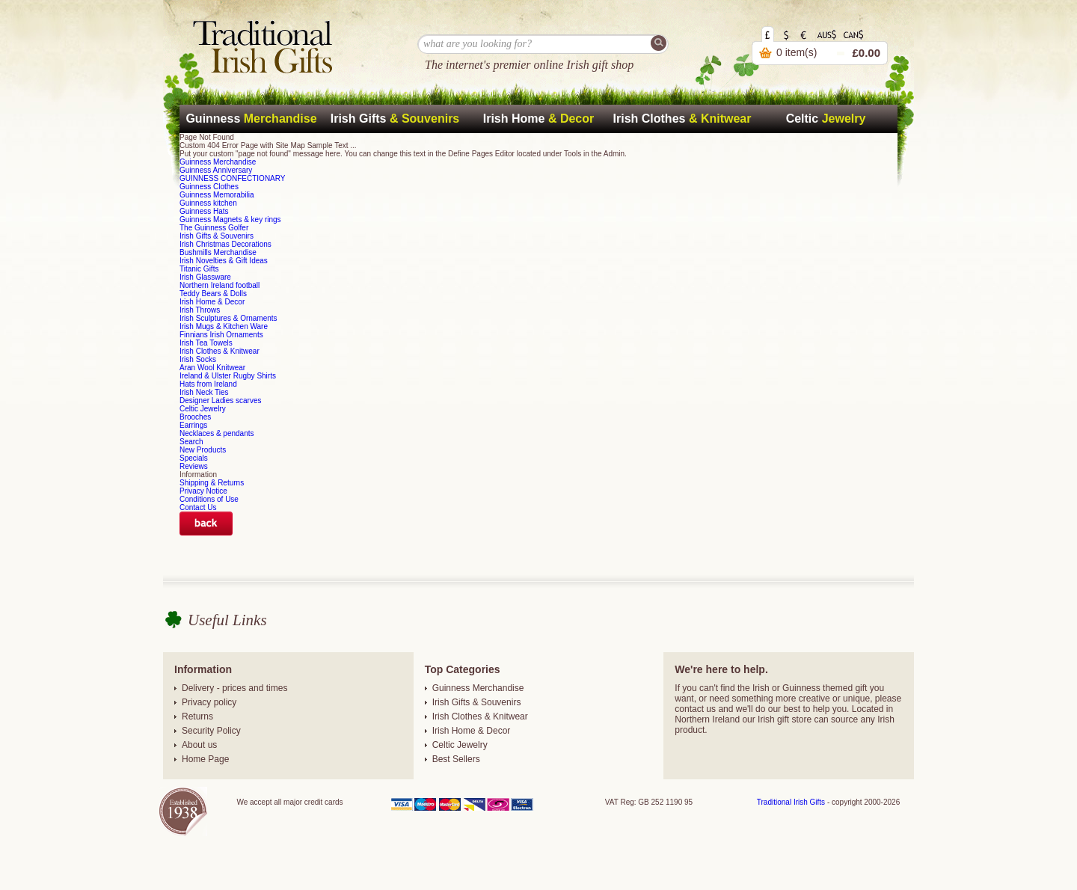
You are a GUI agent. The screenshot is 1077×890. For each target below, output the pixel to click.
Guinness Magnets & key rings (230, 219)
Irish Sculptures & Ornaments (228, 318)
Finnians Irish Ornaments (221, 335)
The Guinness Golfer (214, 228)
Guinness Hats (204, 211)
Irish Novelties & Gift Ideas (224, 261)
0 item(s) (796, 52)
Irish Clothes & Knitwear (220, 351)
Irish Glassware (205, 277)
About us (199, 745)
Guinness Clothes (209, 186)
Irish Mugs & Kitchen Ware (224, 326)
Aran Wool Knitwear (212, 367)
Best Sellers (456, 759)
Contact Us (198, 507)
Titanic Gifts (199, 269)
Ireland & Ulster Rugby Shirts (228, 376)
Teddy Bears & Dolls (213, 293)
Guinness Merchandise (218, 162)
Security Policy (211, 730)
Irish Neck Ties (204, 392)
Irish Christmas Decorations (225, 244)
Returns (197, 716)
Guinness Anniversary (216, 170)
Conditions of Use (209, 499)
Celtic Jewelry (203, 409)
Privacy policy (209, 702)
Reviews (194, 466)
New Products (203, 450)
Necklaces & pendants (217, 433)
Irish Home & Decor (212, 302)
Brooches (195, 417)
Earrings (193, 425)
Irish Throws (200, 310)
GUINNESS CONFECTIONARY (233, 178)
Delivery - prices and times (234, 688)
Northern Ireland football (220, 285)
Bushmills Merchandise (218, 252)
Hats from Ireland (208, 384)
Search (191, 442)
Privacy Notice (203, 491)
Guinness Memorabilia (217, 195)
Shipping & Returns (212, 483)
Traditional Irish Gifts (791, 802)
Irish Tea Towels (206, 343)
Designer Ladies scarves (221, 400)
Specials (194, 458)
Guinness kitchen (208, 203)
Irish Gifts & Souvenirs (217, 236)
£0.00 (866, 52)
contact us (695, 709)
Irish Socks (198, 359)
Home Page (205, 759)
